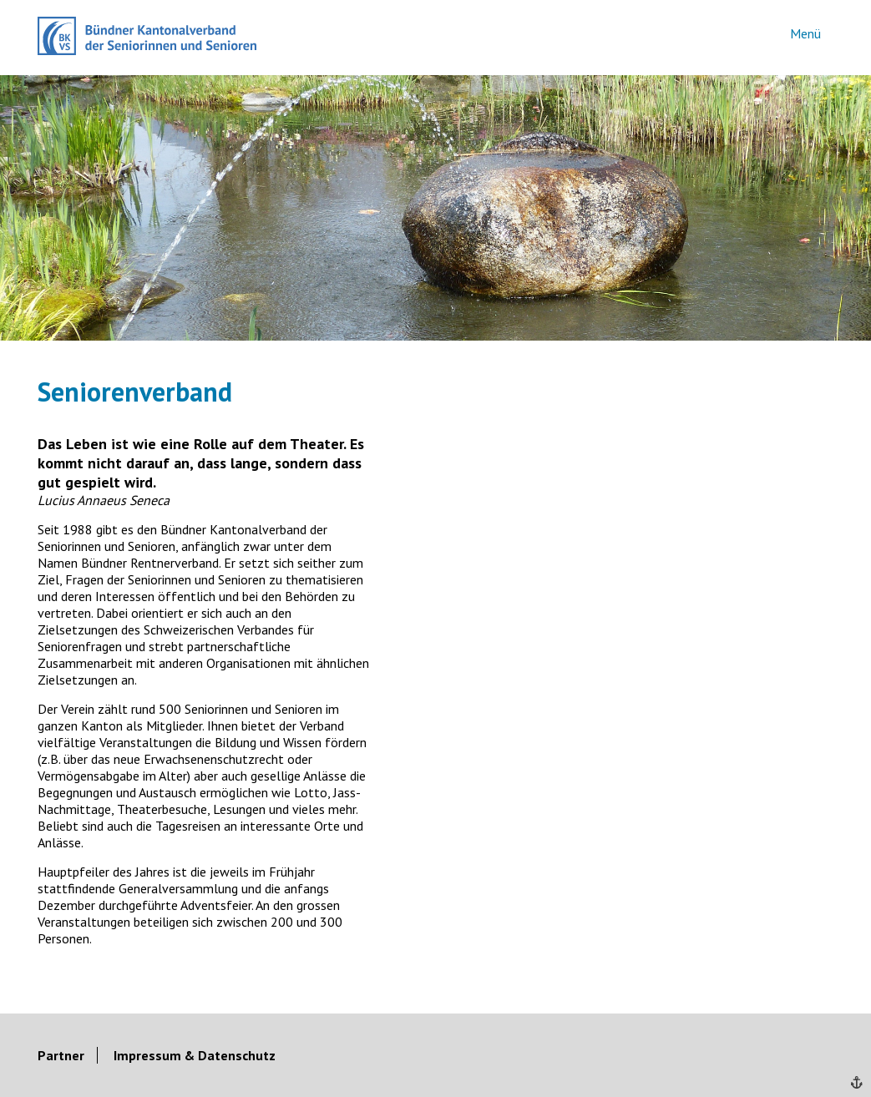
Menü (805, 33)
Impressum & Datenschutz (195, 1055)
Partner (61, 1055)
